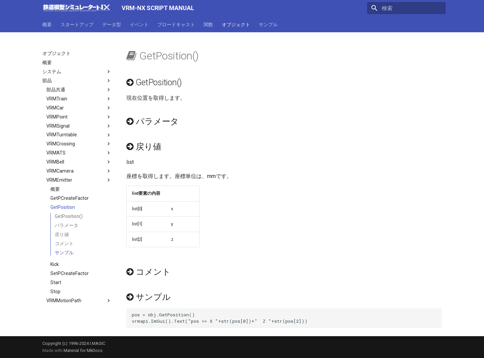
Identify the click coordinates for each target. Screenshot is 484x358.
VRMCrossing (79, 144)
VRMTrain (79, 99)
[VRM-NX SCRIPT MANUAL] (77, 8)
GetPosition (62, 207)
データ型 (111, 24)
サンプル (268, 24)
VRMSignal (79, 126)
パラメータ (66, 225)
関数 (208, 24)
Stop (55, 291)
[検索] (406, 8)
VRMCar (79, 108)
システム (77, 72)
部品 (77, 81)
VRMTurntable (79, 135)
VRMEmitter (79, 180)
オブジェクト (236, 24)
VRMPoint (79, 117)
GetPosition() (69, 216)
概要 (47, 24)
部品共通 (79, 90)
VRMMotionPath (79, 301)
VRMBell (79, 162)
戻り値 (62, 234)
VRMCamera (79, 171)
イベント (139, 24)
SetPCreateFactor (69, 273)
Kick (54, 264)
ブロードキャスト (176, 24)
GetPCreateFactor (69, 198)
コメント (64, 243)
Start (55, 282)
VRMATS (79, 153)
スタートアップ (77, 24)
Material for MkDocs (83, 350)
